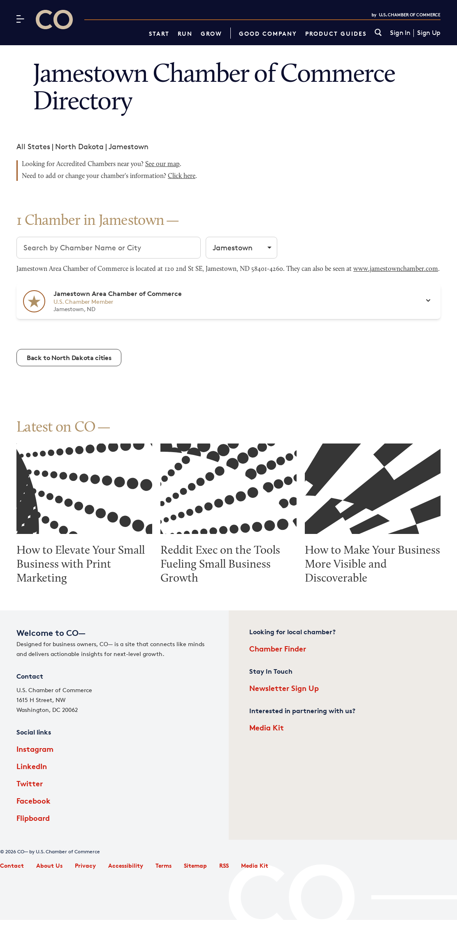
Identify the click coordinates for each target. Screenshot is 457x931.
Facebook (33, 800)
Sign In (400, 33)
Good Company (268, 33)
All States (33, 146)
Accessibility (125, 865)
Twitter (29, 783)
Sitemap (195, 865)
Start (159, 33)
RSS (224, 865)
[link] (378, 33)
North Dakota (79, 146)
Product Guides (336, 33)
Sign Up (429, 33)
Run (185, 33)
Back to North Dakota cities (69, 357)
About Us (49, 865)
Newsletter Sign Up (284, 688)
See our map (162, 164)
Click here (181, 176)
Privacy (85, 865)
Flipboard (33, 817)
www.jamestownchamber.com (395, 269)
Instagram (34, 748)
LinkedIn (31, 766)
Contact (12, 865)
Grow (211, 33)
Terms (163, 865)
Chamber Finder (277, 648)
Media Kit (266, 727)
